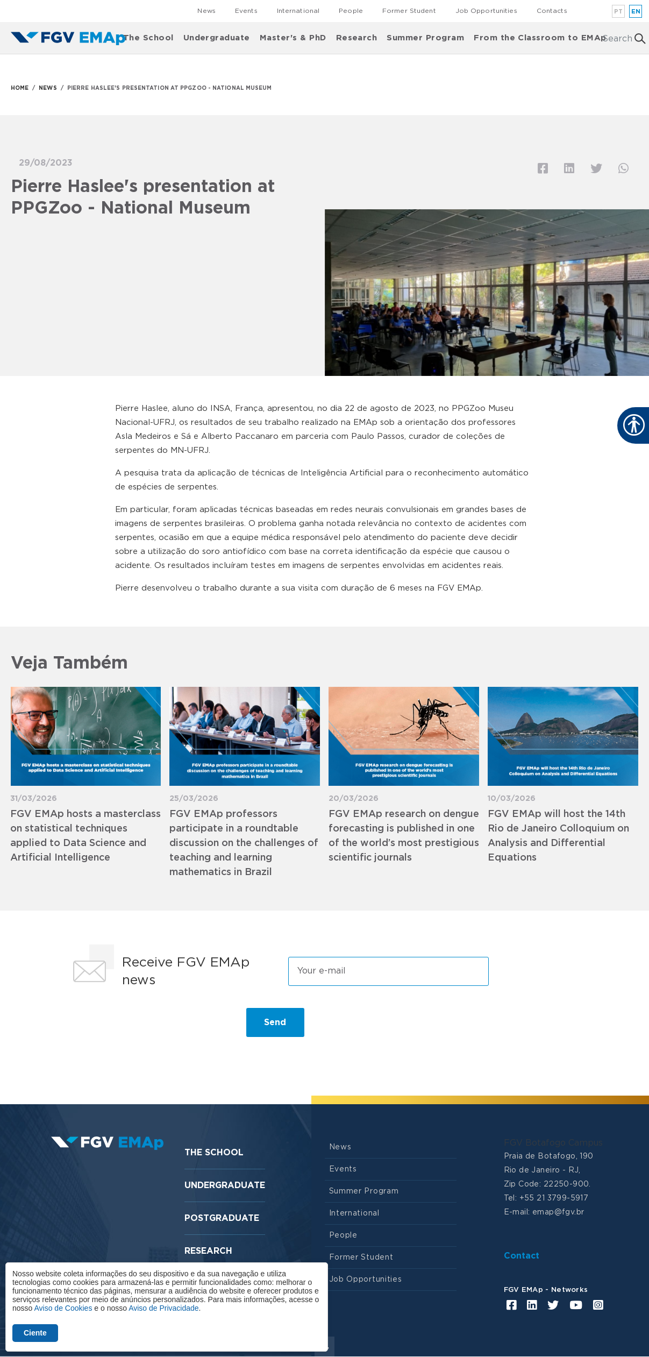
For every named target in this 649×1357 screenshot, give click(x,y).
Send (275, 1022)
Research (356, 38)
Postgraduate (221, 1218)
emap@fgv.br (558, 1212)
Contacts (552, 11)
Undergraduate (216, 38)
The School (148, 38)
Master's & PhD (293, 38)
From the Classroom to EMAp (540, 38)
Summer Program (425, 38)
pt (618, 12)
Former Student (409, 11)
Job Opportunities (486, 11)
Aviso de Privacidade (163, 1308)
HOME (19, 88)
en (636, 12)
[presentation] (148, 1027)
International (298, 11)
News (206, 11)
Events (246, 11)
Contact (521, 1256)
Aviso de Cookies (63, 1308)
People (351, 11)
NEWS (47, 88)
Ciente (35, 1332)
